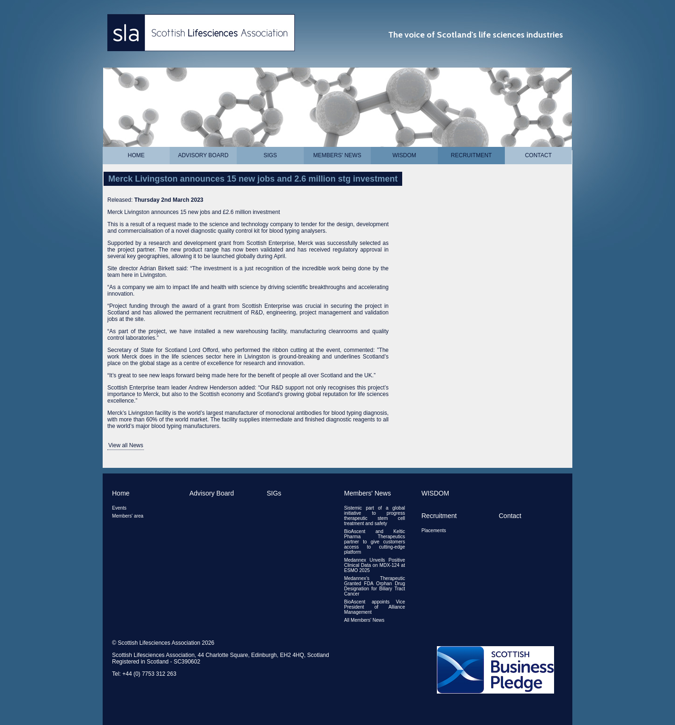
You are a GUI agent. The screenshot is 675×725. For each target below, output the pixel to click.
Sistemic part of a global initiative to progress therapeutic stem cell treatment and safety (374, 515)
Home (136, 155)
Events (119, 508)
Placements (433, 530)
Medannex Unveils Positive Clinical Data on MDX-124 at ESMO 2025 (374, 565)
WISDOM (404, 155)
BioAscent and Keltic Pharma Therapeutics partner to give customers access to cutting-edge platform (374, 542)
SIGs (270, 155)
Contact (538, 155)
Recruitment (471, 155)
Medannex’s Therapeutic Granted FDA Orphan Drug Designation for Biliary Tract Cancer (374, 586)
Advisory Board (203, 155)
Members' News (337, 155)
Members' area (127, 516)
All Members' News (364, 620)
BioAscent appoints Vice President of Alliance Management (374, 607)
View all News (125, 445)
